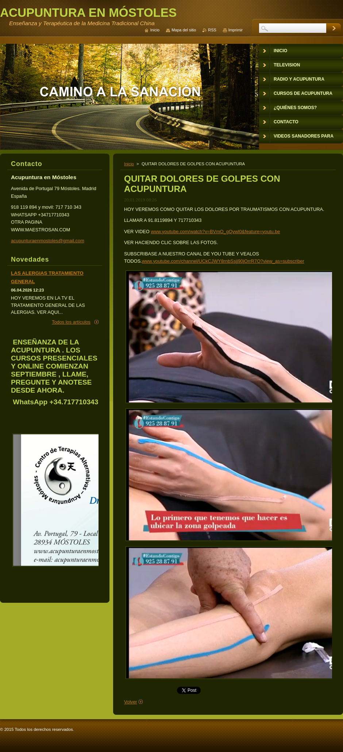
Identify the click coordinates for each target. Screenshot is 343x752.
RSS (212, 30)
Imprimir (235, 30)
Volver (130, 702)
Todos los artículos (71, 322)
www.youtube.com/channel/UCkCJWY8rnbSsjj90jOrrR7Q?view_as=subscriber (223, 261)
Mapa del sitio (184, 30)
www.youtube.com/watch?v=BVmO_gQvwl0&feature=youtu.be (215, 231)
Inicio (129, 164)
